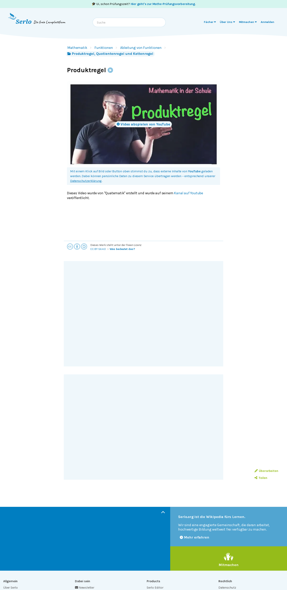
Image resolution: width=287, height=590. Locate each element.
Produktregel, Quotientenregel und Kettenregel (110, 53)
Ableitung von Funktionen (141, 47)
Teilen (261, 478)
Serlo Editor (155, 587)
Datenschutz (227, 587)
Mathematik (77, 47)
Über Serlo (10, 587)
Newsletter (84, 587)
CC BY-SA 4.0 (98, 249)
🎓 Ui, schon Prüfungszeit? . (144, 4)
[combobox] (129, 22)
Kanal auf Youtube (188, 193)
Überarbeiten (266, 471)
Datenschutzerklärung (86, 181)
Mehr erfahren (194, 537)
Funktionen (103, 47)
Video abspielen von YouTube (143, 124)
